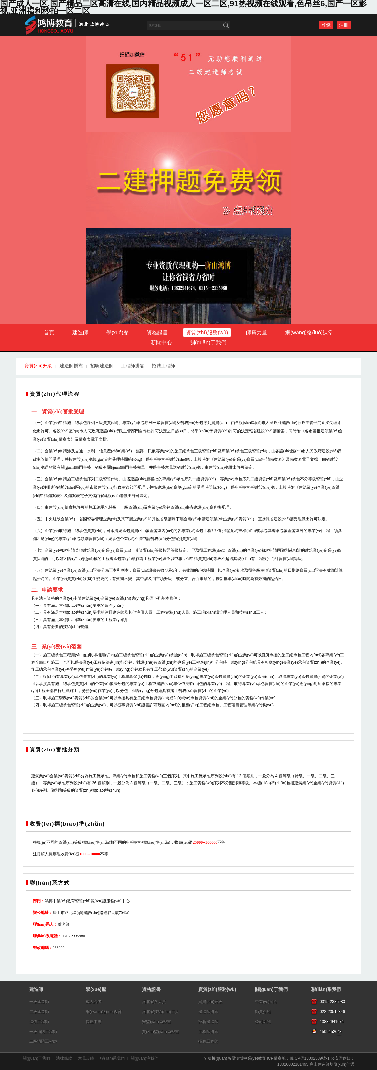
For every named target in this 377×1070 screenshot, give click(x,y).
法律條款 (64, 1058)
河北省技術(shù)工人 (160, 1011)
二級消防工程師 (43, 1041)
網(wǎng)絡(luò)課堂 (309, 332)
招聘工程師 (163, 365)
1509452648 (331, 1031)
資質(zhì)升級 (38, 365)
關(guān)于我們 (208, 342)
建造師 (80, 332)
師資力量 (256, 332)
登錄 (326, 25)
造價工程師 (39, 1021)
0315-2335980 (332, 1001)
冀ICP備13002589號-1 (310, 1058)
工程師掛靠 (132, 365)
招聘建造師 (101, 365)
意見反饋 (86, 1058)
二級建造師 (39, 1011)
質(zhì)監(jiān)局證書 (160, 1031)
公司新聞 (263, 1021)
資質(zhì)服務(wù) (207, 332)
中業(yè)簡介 (266, 1001)
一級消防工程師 (43, 1031)
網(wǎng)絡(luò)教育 (104, 1011)
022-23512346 (332, 1011)
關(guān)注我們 (144, 1058)
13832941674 (332, 1021)
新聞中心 (161, 342)
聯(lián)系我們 (326, 989)
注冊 (343, 25)
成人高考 (94, 1001)
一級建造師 (39, 1001)
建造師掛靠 (71, 365)
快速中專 (94, 1021)
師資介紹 (263, 1011)
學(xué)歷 (117, 332)
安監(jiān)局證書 (156, 1021)
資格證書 (157, 332)
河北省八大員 (154, 1001)
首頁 (49, 332)
